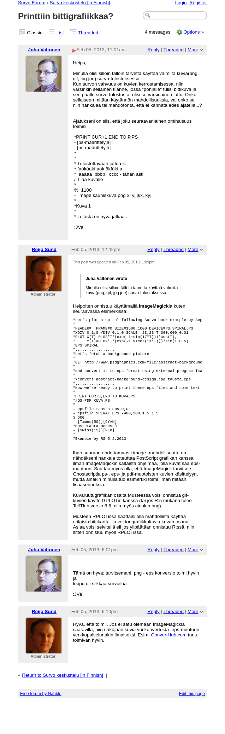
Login (181, 2)
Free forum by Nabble (40, 724)
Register (198, 2)
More (193, 49)
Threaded (88, 32)
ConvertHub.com (168, 665)
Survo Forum (32, 2)
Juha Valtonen (44, 49)
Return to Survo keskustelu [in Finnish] (62, 706)
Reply (153, 49)
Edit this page (192, 724)
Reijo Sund (44, 249)
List (60, 32)
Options (191, 32)
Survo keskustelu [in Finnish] (80, 2)
